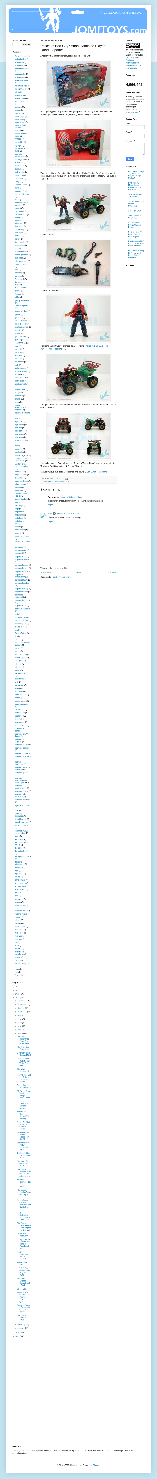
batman (18, 113)
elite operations (21, 261)
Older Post (111, 572)
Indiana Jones (20, 368)
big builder (19, 142)
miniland (18, 487)
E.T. (16, 248)
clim (16, 200)
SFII (16, 682)
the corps (18, 848)
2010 (17, 1333)
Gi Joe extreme (21, 321)
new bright (19, 505)
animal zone (20, 98)
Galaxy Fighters (21, 306)
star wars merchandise (20, 787)
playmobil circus (21, 568)
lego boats (19, 421)
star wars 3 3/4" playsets (21, 740)
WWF (17, 945)
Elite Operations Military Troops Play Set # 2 (23, 1135)
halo (16, 346)
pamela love (20, 530)
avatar (17, 110)
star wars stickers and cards (22, 795)
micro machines (21, 481)
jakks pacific (20, 378)
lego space (19, 434)
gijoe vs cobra (20, 324)
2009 (17, 1336)
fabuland (18, 273)
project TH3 (19, 627)
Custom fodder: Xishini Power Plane (24, 1155)
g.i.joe (17, 297)
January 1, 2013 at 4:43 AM (71, 497)
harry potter (19, 352)
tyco (16, 896)
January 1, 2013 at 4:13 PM (68, 514)
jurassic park (20, 389)
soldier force (20, 701)
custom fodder (21, 215)
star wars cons (21, 753)
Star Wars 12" (20, 725)
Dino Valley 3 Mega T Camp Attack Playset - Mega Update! (136, 174)
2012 (17, 994)
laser (17, 402)
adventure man (21, 86)
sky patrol (19, 691)
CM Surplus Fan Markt (97, 472)
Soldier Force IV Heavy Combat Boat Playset (135, 234)
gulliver (18, 340)
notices (18, 527)
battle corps (19, 117)
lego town (19, 437)
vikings (18, 920)
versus (17, 917)
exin (16, 270)
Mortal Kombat (21, 499)
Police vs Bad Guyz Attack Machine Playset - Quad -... (23, 1297)
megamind (19, 478)
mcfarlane (19, 471)
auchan (18, 107)
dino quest (19, 226)
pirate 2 (18, 533)
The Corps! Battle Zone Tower (23, 1317)
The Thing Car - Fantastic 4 (23, 1048)
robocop (18, 664)
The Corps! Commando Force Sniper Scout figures (23, 1040)
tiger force (19, 873)
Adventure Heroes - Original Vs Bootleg (23, 1115)
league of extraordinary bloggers (20, 407)
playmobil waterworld (19, 596)
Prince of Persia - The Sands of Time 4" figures (23, 1308)
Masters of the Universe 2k (21, 459)
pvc (16, 630)
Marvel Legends (21, 455)
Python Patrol (20, 633)
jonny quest (19, 381)
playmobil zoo (20, 605)
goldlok (18, 333)
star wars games (21, 773)
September (22, 1012)
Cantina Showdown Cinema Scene (23, 1104)
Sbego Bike (22, 1289)
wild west (18, 936)
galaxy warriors (21, 311)
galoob (17, 314)
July (19, 1019)
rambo (17, 639)
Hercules (18, 355)
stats (17, 810)
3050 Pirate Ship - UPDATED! (135, 217)
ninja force (19, 518)
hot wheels (19, 362)
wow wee (18, 939)
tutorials (18, 893)
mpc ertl (18, 502)
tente (17, 836)
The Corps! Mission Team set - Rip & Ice (24, 1193)
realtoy (17, 648)
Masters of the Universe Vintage (22, 465)
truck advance (20, 886)
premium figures (21, 620)
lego (16, 418)
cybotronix (19, 218)
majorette (19, 449)
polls (17, 614)
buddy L (18, 169)
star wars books (21, 745)
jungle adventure (22, 384)
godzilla (18, 330)
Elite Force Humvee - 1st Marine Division (23, 1183)
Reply (50, 505)
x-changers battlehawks (20, 953)
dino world (19, 233)
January (21, 1328)
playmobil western (22, 600)
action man (19, 65)
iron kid (18, 374)
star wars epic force (23, 756)
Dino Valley (19, 229)
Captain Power (21, 185)
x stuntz (18, 949)
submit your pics (21, 822)
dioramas (18, 236)
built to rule (19, 172)
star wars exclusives (19, 763)
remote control (21, 654)
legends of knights (22, 413)
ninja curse (19, 515)
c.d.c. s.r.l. (19, 178)
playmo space (20, 550)
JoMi (50, 514)
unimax (18, 902)
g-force (18, 291)
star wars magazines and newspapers (21, 780)
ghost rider (19, 317)
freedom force (20, 288)
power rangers (21, 617)
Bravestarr (19, 162)
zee (16, 972)
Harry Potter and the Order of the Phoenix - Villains (24, 1078)
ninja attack (19, 512)
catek (17, 188)
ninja (17, 509)
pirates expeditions (22, 542)
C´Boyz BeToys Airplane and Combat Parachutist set (23, 1244)
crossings (19, 211)
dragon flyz (19, 245)
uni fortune (19, 899)
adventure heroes (22, 80)
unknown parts (21, 911)
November (22, 1004)
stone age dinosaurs (19, 815)
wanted (18, 923)
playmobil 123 (20, 556)
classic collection (22, 194)
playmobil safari (21, 592)
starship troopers (22, 805)
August (21, 1015)
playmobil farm (21, 580)
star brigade (20, 713)
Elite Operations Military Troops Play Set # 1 (23, 1146)
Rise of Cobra (20, 661)
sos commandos (21, 704)
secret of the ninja (22, 673)
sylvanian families (22, 825)
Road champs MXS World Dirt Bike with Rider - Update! (136, 243)
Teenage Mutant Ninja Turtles (21, 832)
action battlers (20, 59)
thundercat (19, 867)
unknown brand (21, 905)
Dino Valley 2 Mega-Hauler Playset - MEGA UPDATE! (134, 186)
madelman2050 (21, 440)
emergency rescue (22, 264)
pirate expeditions (22, 536)
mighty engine (20, 484)
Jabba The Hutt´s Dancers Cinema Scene (23, 1125)
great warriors (20, 336)
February (21, 1324)
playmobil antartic (22, 560)
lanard (17, 399)
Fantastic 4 (19, 279)
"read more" (135, 112)
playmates (19, 547)
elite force (19, 258)
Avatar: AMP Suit (22, 1263)
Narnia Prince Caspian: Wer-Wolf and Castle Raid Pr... (24, 1204)
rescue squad (20, 658)
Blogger (96, 1465)
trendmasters (20, 883)
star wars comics (22, 748)
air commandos (21, 89)
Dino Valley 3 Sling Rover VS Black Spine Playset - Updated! (136, 254)
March (20, 1033)
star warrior (19, 722)
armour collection (22, 102)
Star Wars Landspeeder (23, 1070)
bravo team (19, 166)
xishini (17, 960)
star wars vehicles (22, 800)
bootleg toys (20, 159)
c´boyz (17, 181)
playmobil (19, 553)
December (22, 1001)
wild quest (19, 933)
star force (19, 716)
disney (17, 239)
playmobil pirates (22, 583)
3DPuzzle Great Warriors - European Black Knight (23, 1094)
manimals (19, 452)
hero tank (19, 359)
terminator (19, 839)
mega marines (21, 475)
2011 (17, 998)
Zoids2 (17, 975)
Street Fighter (20, 819)
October (21, 1008)
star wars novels (21, 791)
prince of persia (21, 624)
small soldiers (20, 695)
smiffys (18, 698)
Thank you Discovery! (22, 1234)
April (20, 1030)
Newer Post (46, 572)
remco (17, 651)
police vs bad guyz (62, 481)
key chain (19, 396)
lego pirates (19, 431)
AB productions (21, 56)
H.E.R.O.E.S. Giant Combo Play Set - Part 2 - (23, 1271)
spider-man (19, 710)
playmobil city (20, 571)
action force (19, 62)
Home (78, 572)
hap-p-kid (19, 349)
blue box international (20, 155)
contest (18, 208)
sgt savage (19, 685)
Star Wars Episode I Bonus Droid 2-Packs (23, 1281)
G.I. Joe (18, 294)
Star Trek (18, 719)
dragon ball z (20, 242)
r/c (16, 636)
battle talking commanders (20, 121)
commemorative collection (21, 204)
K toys (17, 392)
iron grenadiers (21, 371)
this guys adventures (19, 863)
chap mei (51, 481)
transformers (20, 880)
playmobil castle (21, 565)
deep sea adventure (19, 222)
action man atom (22, 69)
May (20, 1026)
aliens (17, 92)
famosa (18, 276)
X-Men (17, 957)
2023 (17, 987)
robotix (17, 667)
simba (17, 688)
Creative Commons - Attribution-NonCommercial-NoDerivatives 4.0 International (134, 63)
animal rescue (20, 95)
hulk (16, 365)
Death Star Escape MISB (24, 1086)
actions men (20, 77)
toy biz (17, 877)
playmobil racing (21, 588)
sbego (17, 670)
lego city (18, 428)
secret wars (19, 679)
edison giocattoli (21, 255)
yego (17, 969)
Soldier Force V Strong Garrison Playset (134, 225)
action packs (20, 74)
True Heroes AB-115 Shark (135, 195)
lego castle (19, 425)
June (20, 1023)
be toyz (18, 130)
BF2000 (18, 139)
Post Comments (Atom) (61, 577)
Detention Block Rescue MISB (24, 1054)
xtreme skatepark (22, 964)
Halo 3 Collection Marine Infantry (22, 1255)
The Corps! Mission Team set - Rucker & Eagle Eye (24, 1172)
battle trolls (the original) (21, 126)
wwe (16, 942)
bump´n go (19, 175)
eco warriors (20, 251)
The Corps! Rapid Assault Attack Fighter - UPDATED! (24, 1226)
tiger (16, 870)
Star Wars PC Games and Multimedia (23, 1163)
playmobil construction (20, 575)
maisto (17, 446)
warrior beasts (20, 926)
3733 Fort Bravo (135, 211)
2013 (17, 990)
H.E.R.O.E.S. (20, 343)
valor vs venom (21, 914)
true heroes (19, 889)
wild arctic (19, 930)
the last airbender (22, 851)
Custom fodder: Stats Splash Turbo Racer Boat (23, 1062)
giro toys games (21, 327)
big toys (18, 145)
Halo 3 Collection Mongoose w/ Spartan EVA (23, 1216)
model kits (19, 490)
